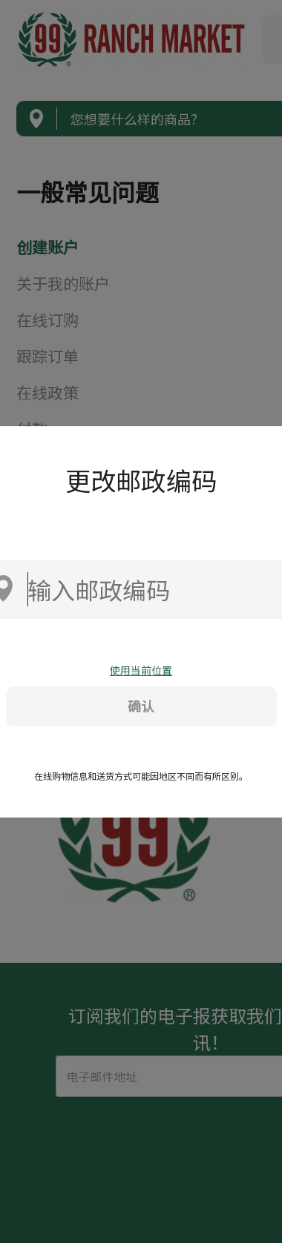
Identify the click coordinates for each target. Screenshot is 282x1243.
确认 (141, 705)
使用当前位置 (141, 670)
